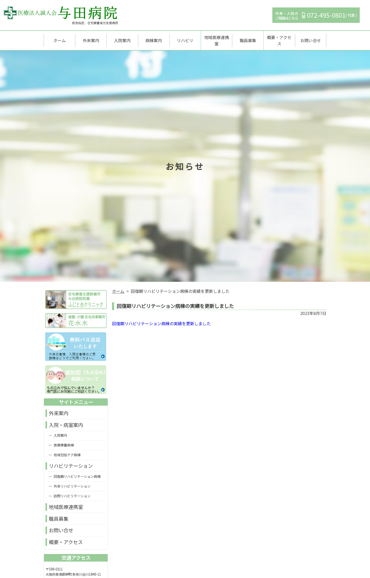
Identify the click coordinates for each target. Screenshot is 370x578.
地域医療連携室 (216, 38)
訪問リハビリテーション (72, 491)
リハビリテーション (71, 461)
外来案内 (91, 38)
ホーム (59, 38)
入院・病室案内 (66, 420)
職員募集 (248, 38)
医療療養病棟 (64, 440)
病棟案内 (153, 38)
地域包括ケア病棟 (67, 450)
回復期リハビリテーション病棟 (77, 471)
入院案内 (122, 38)
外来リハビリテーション (72, 481)
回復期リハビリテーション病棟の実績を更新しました (161, 319)
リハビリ (185, 38)
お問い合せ (310, 38)
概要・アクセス (279, 38)
